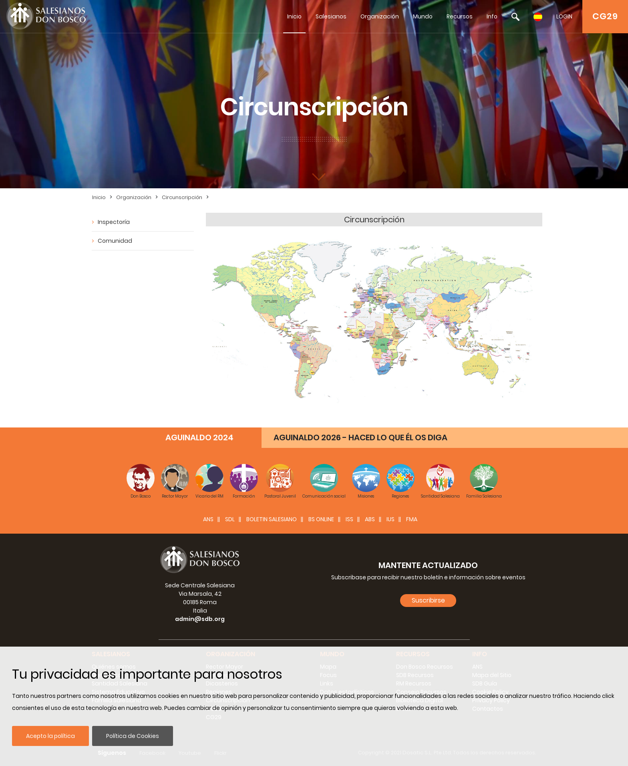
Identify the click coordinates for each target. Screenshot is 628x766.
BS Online (321, 519)
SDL (230, 519)
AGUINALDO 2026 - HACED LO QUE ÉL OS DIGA (360, 437)
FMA (411, 519)
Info (492, 16)
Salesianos (331, 16)
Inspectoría (114, 222)
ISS (349, 519)
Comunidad (115, 241)
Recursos (460, 16)
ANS (208, 519)
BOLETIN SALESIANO (271, 519)
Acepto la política (50, 736)
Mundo (423, 16)
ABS (370, 519)
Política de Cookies (132, 736)
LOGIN (564, 16)
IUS (390, 519)
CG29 (605, 16)
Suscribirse (428, 600)
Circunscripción (182, 197)
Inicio (294, 16)
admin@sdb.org (200, 619)
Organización (379, 16)
